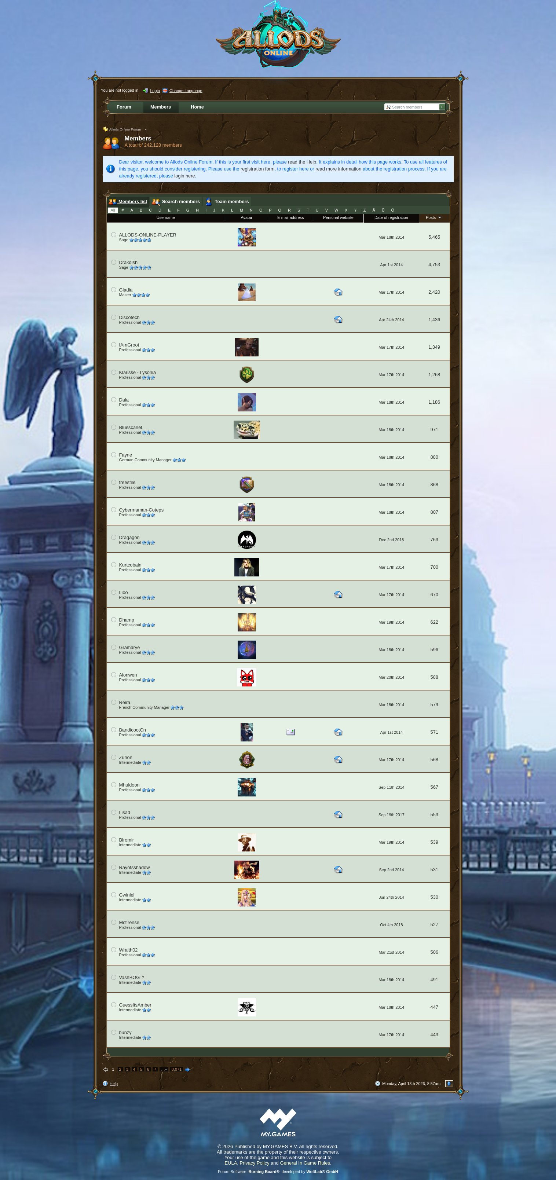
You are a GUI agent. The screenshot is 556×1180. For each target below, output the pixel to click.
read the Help (302, 162)
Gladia (126, 290)
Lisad (125, 812)
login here (184, 176)
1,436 (434, 319)
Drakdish (128, 262)
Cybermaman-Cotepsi (142, 510)
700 (434, 567)
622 (434, 622)
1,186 (434, 402)
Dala (124, 400)
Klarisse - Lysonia (137, 372)
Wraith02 (128, 950)
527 (434, 924)
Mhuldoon (129, 785)
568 (434, 759)
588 (434, 677)
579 (434, 704)
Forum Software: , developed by (278, 1171)
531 (434, 869)
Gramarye (129, 647)
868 (434, 484)
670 (434, 594)
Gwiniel (127, 895)
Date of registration (391, 217)
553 (434, 814)
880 (434, 457)
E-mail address (290, 217)
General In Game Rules (305, 1163)
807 (434, 512)
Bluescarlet (130, 427)
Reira (125, 702)
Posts (434, 217)
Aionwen (128, 675)
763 (434, 539)
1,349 (434, 347)
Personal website (338, 217)
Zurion (125, 757)
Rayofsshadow (134, 867)
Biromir (126, 840)
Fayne (125, 455)
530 (434, 897)
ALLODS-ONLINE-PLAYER (147, 235)
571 (434, 732)
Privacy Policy (255, 1163)
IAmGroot (129, 345)
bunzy (125, 1032)
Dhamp (126, 620)
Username (166, 217)
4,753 (434, 264)
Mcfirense (129, 922)
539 (434, 842)
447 (434, 1007)
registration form (257, 169)
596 (434, 649)
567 (434, 787)
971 (434, 429)
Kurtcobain (130, 565)
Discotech (129, 317)
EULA (230, 1163)
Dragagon (129, 537)
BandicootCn (132, 730)
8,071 (177, 1069)
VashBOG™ (132, 977)
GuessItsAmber (135, 1005)
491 (434, 979)
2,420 (434, 292)
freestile (127, 482)
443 (434, 1034)
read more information (338, 169)
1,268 (434, 374)
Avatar (246, 217)
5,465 (434, 237)
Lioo (123, 592)
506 (434, 952)
